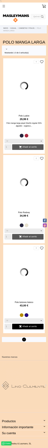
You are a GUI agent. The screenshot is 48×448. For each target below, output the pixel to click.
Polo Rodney (24, 212)
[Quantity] (8, 147)
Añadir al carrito (28, 147)
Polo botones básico (24, 302)
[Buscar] (38, 16)
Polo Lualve (24, 116)
